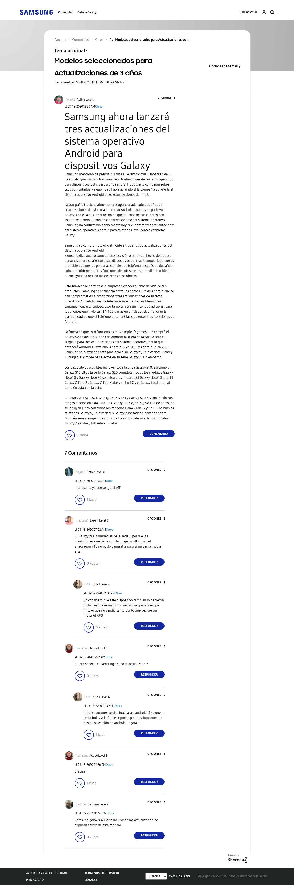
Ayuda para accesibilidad (46, 873)
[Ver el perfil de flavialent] (82, 648)
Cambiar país (179, 876)
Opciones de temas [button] (223, 66)
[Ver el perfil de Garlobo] (81, 804)
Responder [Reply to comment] (149, 498)
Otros (98, 106)
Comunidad (65, 12)
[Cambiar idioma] (156, 876)
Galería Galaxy (86, 12)
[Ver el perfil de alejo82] (80, 472)
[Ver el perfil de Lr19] (87, 584)
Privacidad (35, 880)
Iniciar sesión (249, 12)
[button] (167, 98)
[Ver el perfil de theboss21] (82, 520)
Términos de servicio (102, 873)
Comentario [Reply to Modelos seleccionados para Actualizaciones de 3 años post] (159, 434)
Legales (91, 880)
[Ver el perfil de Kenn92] (70, 99)
